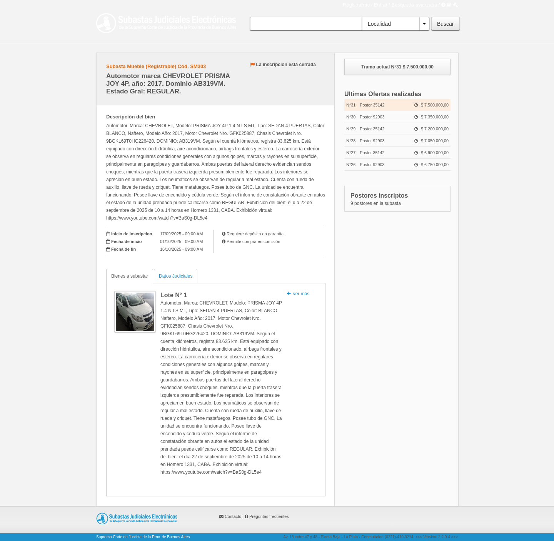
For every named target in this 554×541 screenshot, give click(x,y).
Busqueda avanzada (414, 5)
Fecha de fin (123, 249)
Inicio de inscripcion (131, 233)
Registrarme (356, 5)
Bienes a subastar (129, 276)
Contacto (233, 516)
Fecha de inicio (126, 241)
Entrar (380, 5)
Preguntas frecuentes (269, 516)
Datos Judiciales (175, 276)
